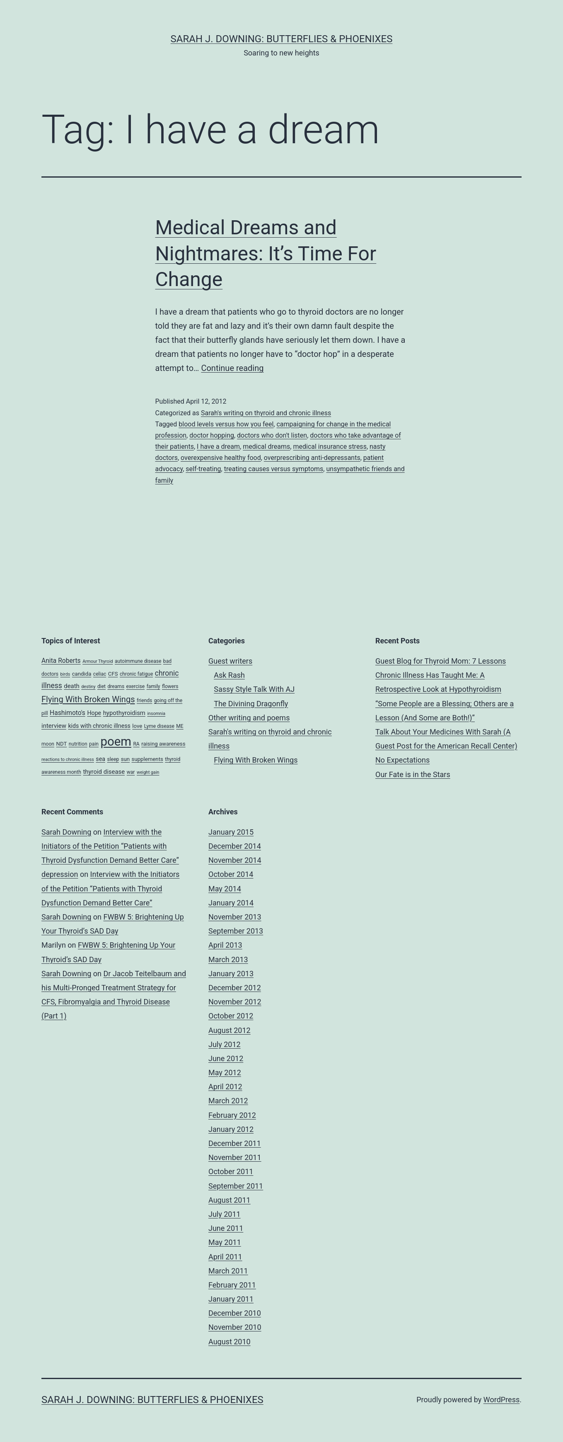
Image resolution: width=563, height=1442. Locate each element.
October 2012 (230, 1015)
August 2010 (229, 1341)
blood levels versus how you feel (226, 424)
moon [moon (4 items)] (47, 744)
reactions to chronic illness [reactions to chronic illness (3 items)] (67, 759)
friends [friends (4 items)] (144, 700)
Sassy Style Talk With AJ (254, 689)
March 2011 (228, 1270)
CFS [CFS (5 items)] (113, 674)
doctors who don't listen (272, 435)
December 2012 (234, 987)
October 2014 (230, 874)
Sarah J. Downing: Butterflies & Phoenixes (282, 39)
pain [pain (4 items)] (94, 744)
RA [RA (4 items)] (136, 744)
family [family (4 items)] (153, 686)
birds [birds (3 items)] (65, 674)
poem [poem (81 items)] (115, 741)
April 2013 (225, 945)
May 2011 (224, 1242)
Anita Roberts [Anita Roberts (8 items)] (61, 660)
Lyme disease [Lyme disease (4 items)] (159, 726)
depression (59, 874)
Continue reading (232, 368)
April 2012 (225, 1086)
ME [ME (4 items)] (179, 726)
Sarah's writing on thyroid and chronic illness (266, 413)
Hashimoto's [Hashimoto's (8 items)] (67, 713)
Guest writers (230, 661)
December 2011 (234, 1143)
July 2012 (224, 1044)
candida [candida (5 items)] (82, 674)
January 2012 (231, 1129)
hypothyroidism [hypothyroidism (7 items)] (124, 713)
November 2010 (234, 1327)
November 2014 (234, 860)
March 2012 (228, 1100)
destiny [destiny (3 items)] (88, 686)
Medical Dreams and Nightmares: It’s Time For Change (266, 253)
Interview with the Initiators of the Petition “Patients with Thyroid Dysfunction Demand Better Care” (110, 846)
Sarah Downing (66, 832)
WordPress (501, 1399)
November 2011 (234, 1157)
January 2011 (231, 1299)
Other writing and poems (249, 717)
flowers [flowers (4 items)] (170, 686)
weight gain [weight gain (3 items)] (148, 772)
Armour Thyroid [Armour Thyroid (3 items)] (97, 661)
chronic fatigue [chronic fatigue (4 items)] (136, 674)
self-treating (203, 469)
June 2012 (225, 1058)
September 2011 (235, 1186)
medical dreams (266, 446)
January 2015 (231, 832)
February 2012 (232, 1115)
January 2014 (231, 902)
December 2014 (234, 846)
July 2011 (224, 1214)
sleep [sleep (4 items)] (113, 759)
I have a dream (218, 446)
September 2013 (235, 931)
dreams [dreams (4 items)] (116, 686)
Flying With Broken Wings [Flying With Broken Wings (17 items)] (88, 699)
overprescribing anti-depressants (312, 458)
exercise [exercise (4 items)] (135, 686)
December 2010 (234, 1313)
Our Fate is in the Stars (412, 774)
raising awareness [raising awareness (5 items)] (163, 744)
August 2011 (229, 1200)
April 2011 (225, 1256)
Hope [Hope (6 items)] (94, 713)
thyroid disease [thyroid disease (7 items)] (104, 771)
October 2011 (230, 1171)
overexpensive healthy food (221, 458)
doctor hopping (211, 435)
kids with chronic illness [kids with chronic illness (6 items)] (99, 725)
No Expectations (402, 760)
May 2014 (224, 888)
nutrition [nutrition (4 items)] (78, 744)
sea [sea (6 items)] (100, 759)
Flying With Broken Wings (255, 760)
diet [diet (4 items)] (101, 686)
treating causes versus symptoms (274, 469)
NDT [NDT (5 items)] (61, 744)
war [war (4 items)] (131, 772)
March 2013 (228, 959)
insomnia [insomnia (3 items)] (156, 713)
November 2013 (234, 916)
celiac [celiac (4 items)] (99, 674)
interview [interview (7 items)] (53, 725)
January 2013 (231, 973)
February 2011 (232, 1285)
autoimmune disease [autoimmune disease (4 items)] (138, 661)
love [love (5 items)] (137, 726)
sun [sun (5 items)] (125, 759)
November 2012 (234, 1001)
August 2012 (229, 1030)
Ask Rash (229, 675)
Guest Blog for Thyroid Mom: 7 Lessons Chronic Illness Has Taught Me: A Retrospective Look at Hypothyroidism (440, 675)
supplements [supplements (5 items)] (147, 759)
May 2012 (224, 1072)
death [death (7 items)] (72, 686)
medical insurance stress (329, 446)
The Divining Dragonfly (251, 703)
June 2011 (225, 1228)
